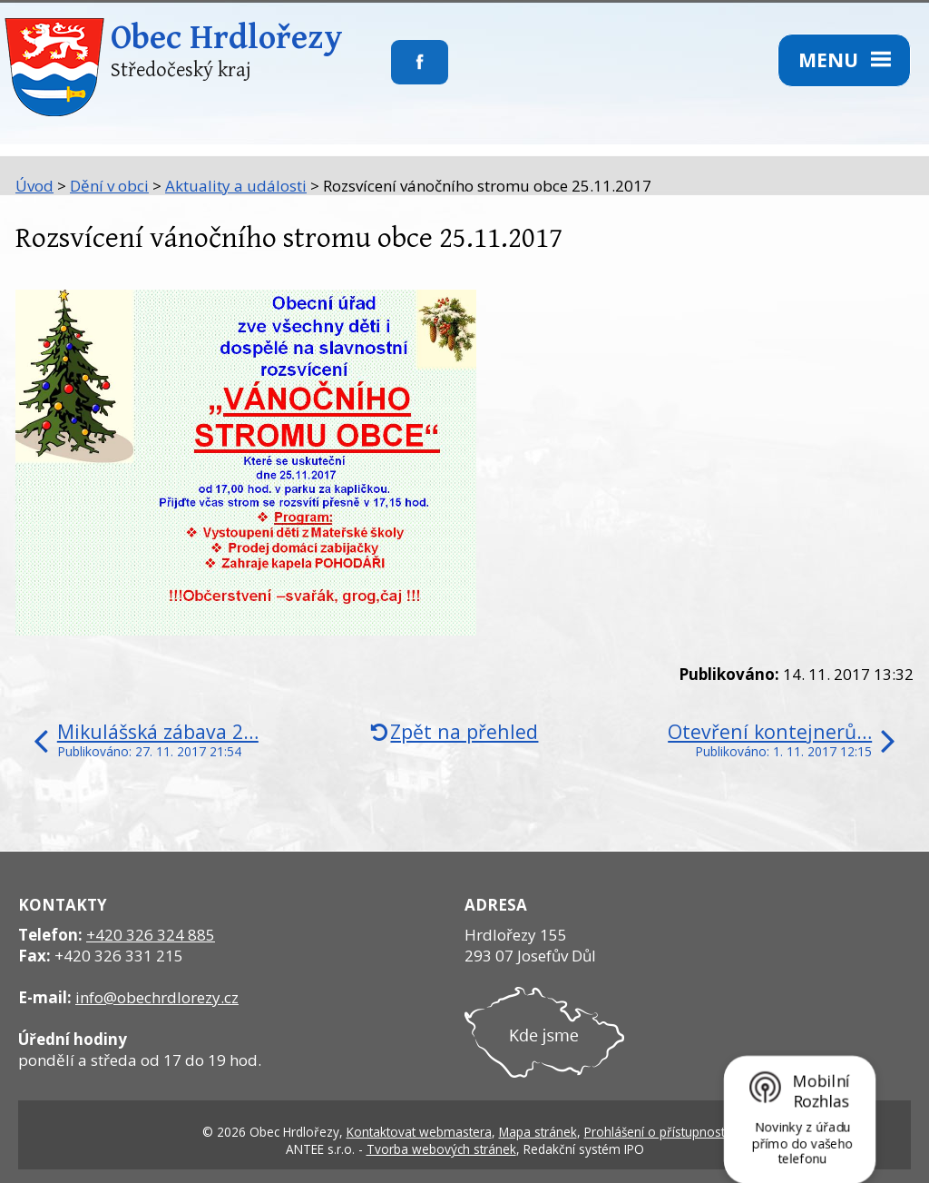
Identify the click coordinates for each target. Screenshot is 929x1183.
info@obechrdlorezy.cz (157, 997)
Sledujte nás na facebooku (391, 73)
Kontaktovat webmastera (419, 1131)
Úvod (34, 185)
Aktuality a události (236, 185)
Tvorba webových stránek (441, 1149)
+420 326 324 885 (150, 934)
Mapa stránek (538, 1131)
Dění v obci (109, 185)
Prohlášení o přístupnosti (656, 1131)
